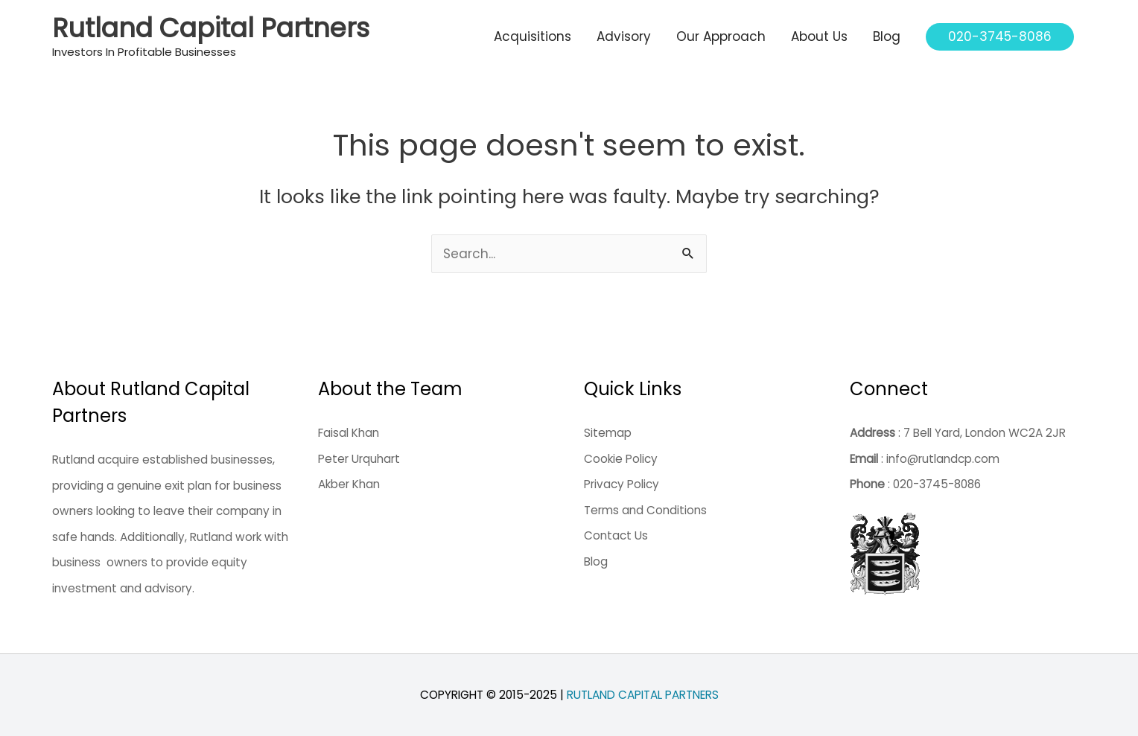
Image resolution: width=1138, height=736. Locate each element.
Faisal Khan (348, 433)
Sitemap (608, 433)
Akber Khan (349, 484)
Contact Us (616, 535)
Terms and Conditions (645, 510)
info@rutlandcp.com (942, 459)
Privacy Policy (621, 484)
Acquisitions (532, 36)
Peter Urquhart (359, 459)
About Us (819, 36)
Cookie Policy (621, 459)
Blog (886, 36)
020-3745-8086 (937, 484)
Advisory (624, 36)
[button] (1000, 37)
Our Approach (721, 36)
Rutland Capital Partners (210, 28)
